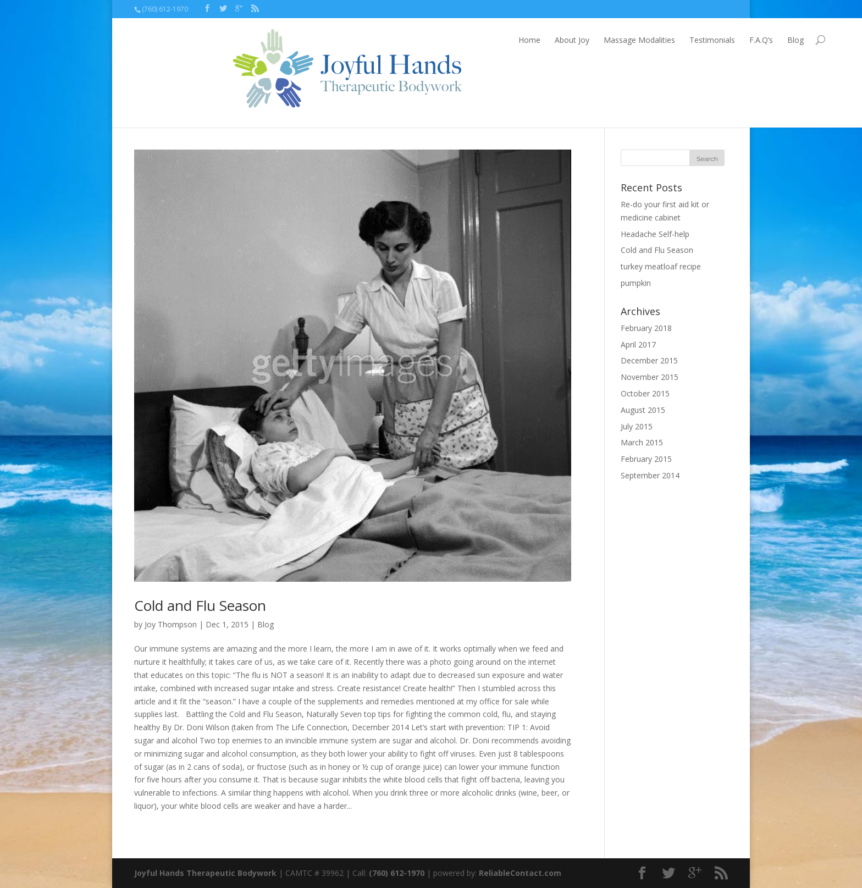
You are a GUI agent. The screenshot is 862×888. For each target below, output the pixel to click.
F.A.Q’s (663, 40)
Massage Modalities (541, 40)
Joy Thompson (171, 624)
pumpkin (636, 283)
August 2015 (643, 410)
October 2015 (645, 393)
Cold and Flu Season (200, 605)
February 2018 (646, 328)
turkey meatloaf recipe (661, 266)
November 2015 (649, 377)
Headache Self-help (655, 234)
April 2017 (638, 344)
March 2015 (642, 442)
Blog (697, 40)
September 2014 (650, 475)
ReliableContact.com (520, 873)
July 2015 (637, 426)
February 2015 (646, 459)
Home (432, 40)
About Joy (474, 40)
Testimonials (614, 40)
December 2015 (649, 360)
